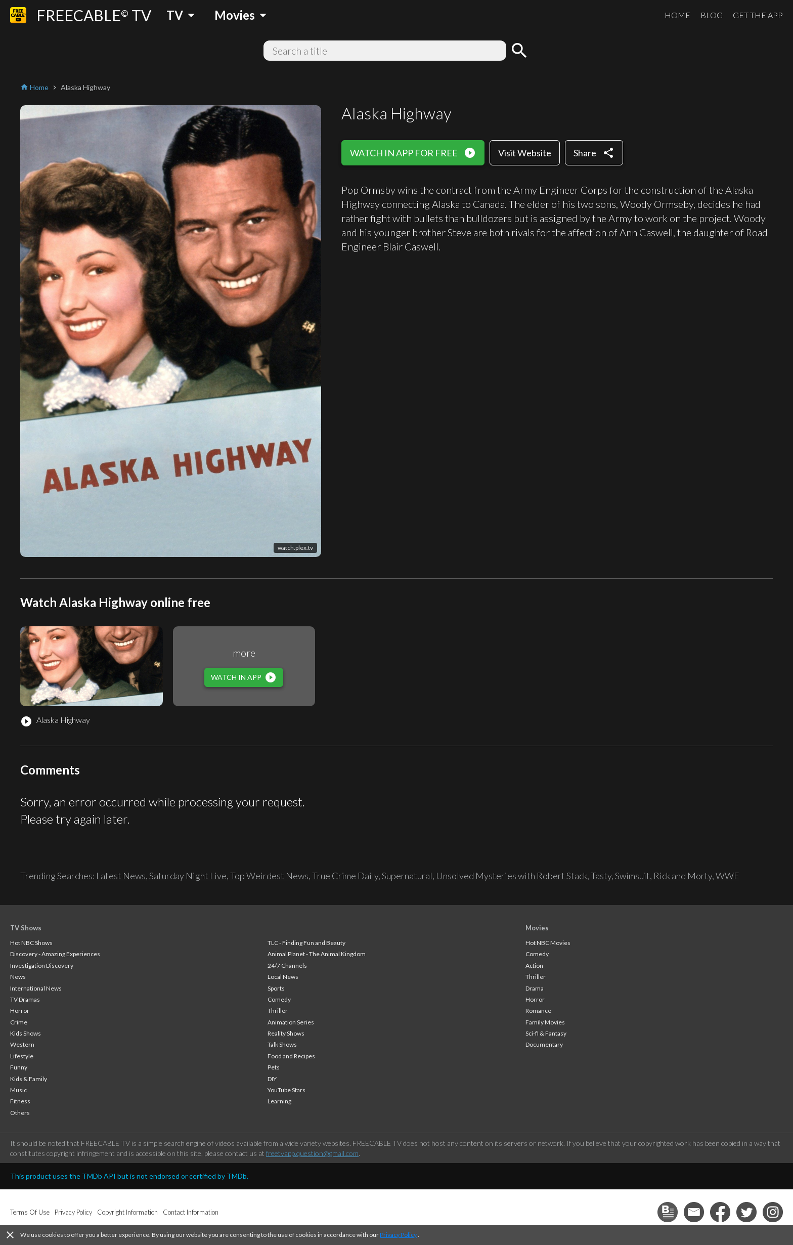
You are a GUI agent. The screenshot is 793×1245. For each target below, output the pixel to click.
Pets (274, 1067)
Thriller (278, 1010)
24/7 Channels (287, 965)
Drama (534, 988)
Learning (279, 1101)
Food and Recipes (291, 1056)
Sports (276, 988)
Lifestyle (21, 1056)
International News (36, 988)
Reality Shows (286, 1033)
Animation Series (291, 1022)
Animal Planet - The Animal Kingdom (317, 954)
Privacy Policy (398, 1234)
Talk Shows (282, 1044)
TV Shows (25, 928)
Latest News (121, 875)
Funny (18, 1067)
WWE (727, 875)
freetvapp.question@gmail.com (312, 1153)
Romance (538, 1010)
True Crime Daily (345, 875)
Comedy (279, 999)
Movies (537, 928)
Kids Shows (25, 1033)
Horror (19, 1010)
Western (22, 1044)
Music (18, 1090)
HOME (677, 15)
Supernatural (407, 875)
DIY (272, 1079)
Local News (283, 976)
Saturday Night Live (188, 875)
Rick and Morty (682, 875)
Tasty (601, 875)
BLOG (711, 15)
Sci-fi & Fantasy (545, 1033)
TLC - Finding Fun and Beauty (306, 943)
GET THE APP (758, 15)
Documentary (544, 1044)
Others (20, 1113)
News (18, 976)
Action (534, 965)
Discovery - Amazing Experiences (55, 954)
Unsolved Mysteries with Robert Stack (511, 875)
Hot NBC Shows (31, 943)
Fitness (20, 1101)
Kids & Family (28, 1079)
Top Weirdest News (269, 875)
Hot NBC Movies (547, 943)
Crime (18, 1022)
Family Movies (545, 1022)
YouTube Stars (286, 1090)
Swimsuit (632, 875)
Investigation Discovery (41, 965)
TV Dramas (25, 999)
